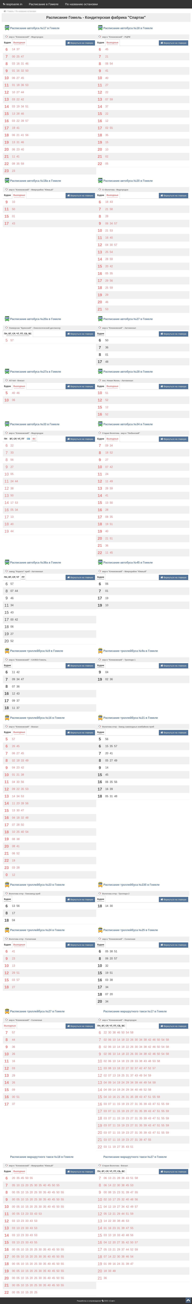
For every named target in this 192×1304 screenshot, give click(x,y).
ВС (34, 439)
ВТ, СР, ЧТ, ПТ (17, 439)
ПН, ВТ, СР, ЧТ (11, 577)
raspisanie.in (12, 4)
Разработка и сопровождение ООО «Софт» (96, 1301)
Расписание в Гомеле (44, 4)
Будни (7, 42)
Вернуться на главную (80, 43)
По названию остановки (81, 4)
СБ (28, 439)
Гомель (11, 11)
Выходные (19, 42)
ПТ (23, 577)
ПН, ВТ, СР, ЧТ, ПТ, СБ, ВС (18, 333)
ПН (5, 439)
